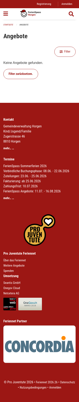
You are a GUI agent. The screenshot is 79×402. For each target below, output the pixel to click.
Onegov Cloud (11, 288)
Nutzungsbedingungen (33, 387)
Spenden (8, 271)
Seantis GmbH (11, 283)
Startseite (8, 25)
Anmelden (67, 3)
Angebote (24, 25)
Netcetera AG (11, 293)
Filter (65, 51)
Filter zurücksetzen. (21, 74)
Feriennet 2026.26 (47, 382)
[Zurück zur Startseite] (39, 14)
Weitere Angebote (14, 265)
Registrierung (44, 3)
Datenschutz (67, 382)
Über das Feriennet (14, 260)
